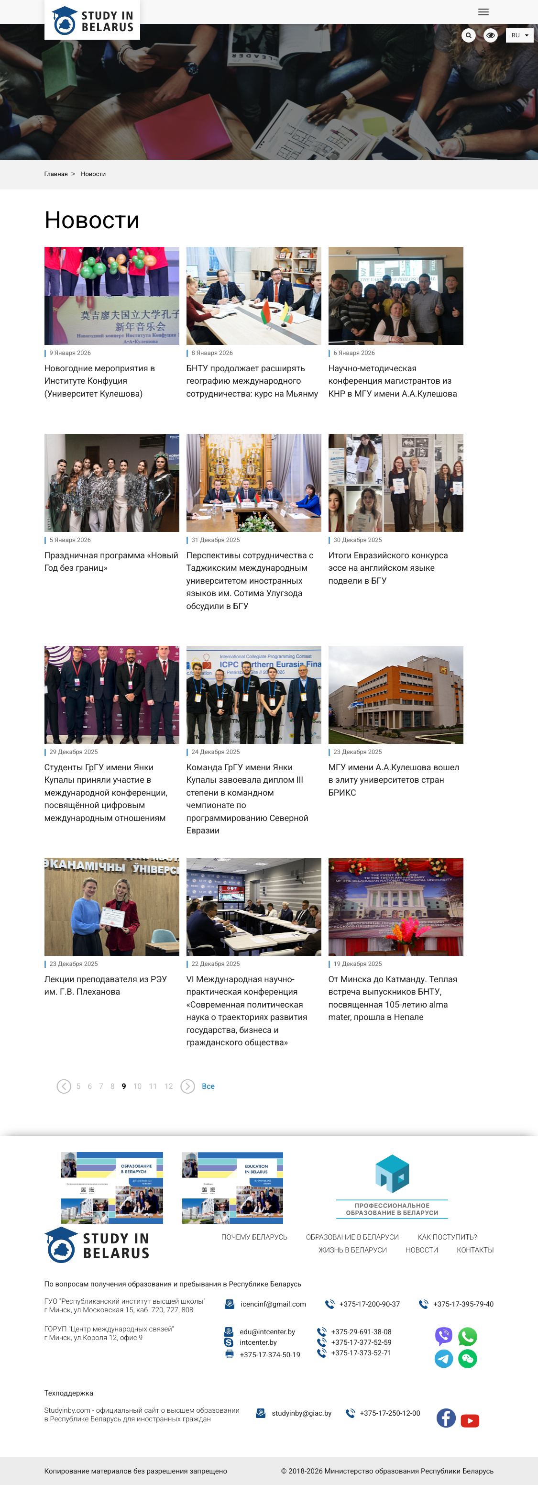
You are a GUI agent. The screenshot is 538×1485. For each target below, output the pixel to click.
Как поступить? (447, 1237)
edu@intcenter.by (268, 1332)
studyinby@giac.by (302, 1413)
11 (153, 1086)
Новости (422, 1250)
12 (169, 1086)
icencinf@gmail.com (274, 1304)
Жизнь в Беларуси (352, 1250)
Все (208, 1086)
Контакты (475, 1250)
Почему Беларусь (254, 1237)
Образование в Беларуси (352, 1237)
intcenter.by (258, 1342)
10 (137, 1086)
